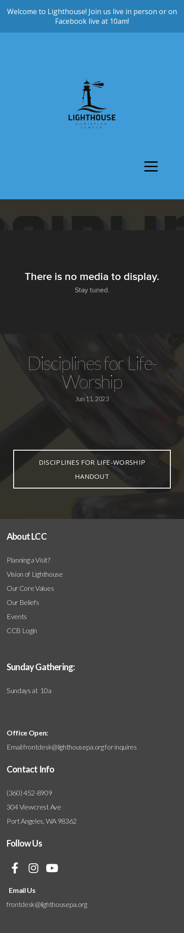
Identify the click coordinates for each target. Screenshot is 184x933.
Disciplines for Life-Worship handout (92, 469)
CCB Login (22, 630)
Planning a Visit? (28, 560)
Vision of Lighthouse (35, 574)
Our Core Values (30, 588)
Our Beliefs (23, 602)
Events (17, 616)
